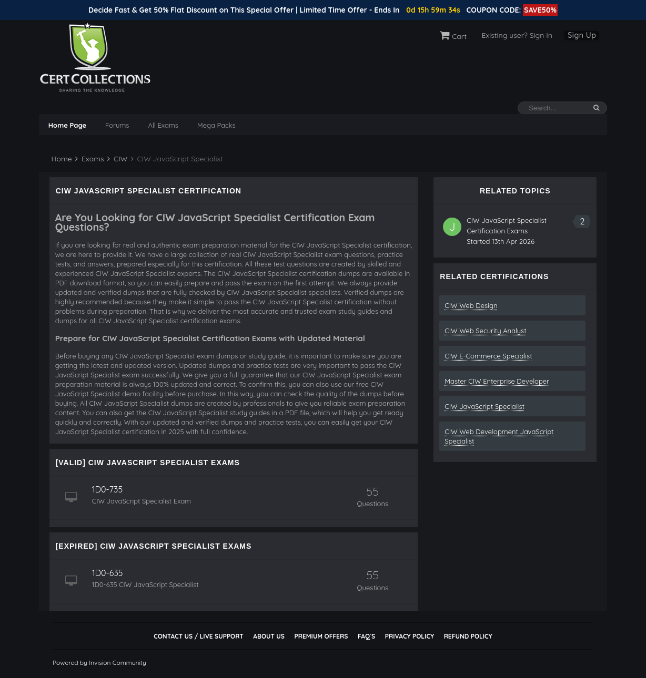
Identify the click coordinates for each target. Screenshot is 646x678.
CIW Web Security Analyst (485, 330)
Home (60, 158)
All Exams (163, 125)
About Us (268, 636)
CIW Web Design (471, 305)
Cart (453, 36)
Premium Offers (321, 636)
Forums (117, 125)
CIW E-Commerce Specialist (488, 356)
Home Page (67, 125)
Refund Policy (468, 636)
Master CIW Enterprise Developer (497, 381)
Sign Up (582, 35)
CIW (117, 158)
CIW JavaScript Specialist (484, 406)
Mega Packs (216, 125)
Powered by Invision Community (99, 662)
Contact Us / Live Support (199, 636)
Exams (89, 158)
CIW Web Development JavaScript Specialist (499, 436)
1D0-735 (107, 489)
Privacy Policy (409, 636)
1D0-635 (107, 573)
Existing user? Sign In (517, 35)
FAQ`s (366, 636)
